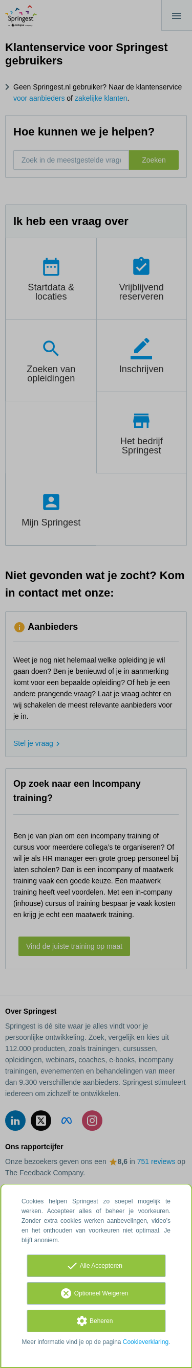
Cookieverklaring (145, 1342)
